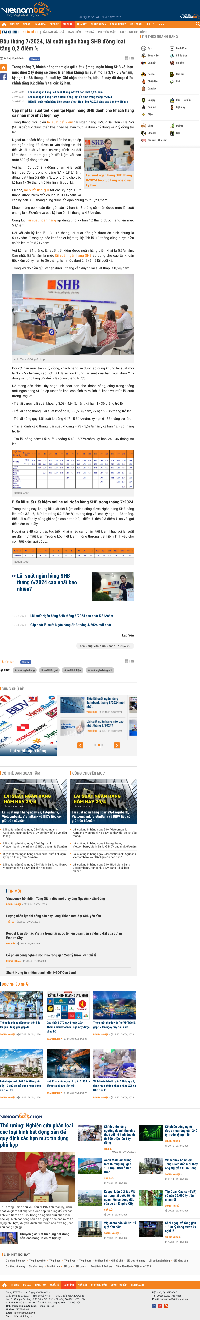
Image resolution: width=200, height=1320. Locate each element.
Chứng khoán (13, 961)
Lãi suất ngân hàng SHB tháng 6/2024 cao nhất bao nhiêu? (47, 582)
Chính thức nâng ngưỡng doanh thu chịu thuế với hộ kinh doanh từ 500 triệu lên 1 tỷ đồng (119, 1135)
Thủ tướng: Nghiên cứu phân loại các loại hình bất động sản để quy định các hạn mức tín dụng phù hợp (36, 1135)
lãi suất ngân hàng (41, 220)
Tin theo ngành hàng (160, 36)
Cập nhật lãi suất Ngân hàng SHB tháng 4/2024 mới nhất (70, 625)
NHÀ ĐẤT (81, 24)
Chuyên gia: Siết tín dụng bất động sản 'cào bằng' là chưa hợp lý (44, 1236)
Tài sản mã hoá (53, 32)
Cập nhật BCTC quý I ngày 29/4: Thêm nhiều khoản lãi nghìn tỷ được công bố (68, 1027)
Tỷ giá (89, 32)
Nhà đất (10, 943)
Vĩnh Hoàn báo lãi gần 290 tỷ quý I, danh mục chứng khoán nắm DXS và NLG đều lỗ (114, 1086)
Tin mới (14, 891)
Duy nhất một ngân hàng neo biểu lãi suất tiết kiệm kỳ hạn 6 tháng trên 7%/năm (34, 856)
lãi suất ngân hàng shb (100, 670)
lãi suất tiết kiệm (60, 122)
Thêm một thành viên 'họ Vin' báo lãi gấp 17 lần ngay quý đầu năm (114, 1025)
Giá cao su (81, 1266)
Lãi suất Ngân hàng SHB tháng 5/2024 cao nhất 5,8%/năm (71, 616)
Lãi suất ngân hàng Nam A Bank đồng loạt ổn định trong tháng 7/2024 (70, 97)
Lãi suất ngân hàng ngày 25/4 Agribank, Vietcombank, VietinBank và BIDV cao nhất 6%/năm (35, 845)
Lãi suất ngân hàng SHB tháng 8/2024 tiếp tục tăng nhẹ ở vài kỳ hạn (109, 180)
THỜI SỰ (14, 24)
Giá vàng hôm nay (16, 1260)
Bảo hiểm (74, 32)
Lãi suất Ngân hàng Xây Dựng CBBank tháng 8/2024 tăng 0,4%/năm (94, 726)
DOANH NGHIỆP (118, 24)
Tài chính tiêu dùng (133, 32)
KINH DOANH (136, 24)
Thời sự (10, 921)
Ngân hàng (30, 32)
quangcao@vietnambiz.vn (174, 1299)
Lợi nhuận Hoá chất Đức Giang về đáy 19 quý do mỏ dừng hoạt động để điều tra (20, 1086)
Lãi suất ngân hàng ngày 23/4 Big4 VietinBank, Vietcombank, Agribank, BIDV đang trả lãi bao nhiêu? (101, 868)
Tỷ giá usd (55, 1260)
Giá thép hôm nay (15, 1266)
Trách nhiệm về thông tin (19, 1316)
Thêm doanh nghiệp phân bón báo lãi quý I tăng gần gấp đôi (20, 1025)
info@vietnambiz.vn (24, 1312)
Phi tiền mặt (107, 32)
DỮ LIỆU (151, 24)
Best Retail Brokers (101, 1266)
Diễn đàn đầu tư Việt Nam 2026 (133, 1266)
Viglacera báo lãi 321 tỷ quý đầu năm (120, 1225)
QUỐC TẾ (54, 24)
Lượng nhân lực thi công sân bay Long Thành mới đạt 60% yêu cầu (53, 916)
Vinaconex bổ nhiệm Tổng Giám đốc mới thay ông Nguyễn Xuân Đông (55, 899)
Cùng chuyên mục (88, 773)
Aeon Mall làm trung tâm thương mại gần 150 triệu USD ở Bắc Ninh (117, 1166)
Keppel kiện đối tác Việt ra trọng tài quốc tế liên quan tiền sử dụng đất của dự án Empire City (64, 935)
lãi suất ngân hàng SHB (73, 256)
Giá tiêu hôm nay (136, 1260)
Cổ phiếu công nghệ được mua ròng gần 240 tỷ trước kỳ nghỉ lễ (51, 955)
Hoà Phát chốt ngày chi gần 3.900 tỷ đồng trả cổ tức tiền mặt (68, 1084)
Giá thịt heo (53, 1266)
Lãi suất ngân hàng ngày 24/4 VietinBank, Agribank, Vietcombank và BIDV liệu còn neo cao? (35, 866)
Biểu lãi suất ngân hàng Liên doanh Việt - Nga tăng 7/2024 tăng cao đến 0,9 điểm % (78, 102)
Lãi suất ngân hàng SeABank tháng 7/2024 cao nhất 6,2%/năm (65, 92)
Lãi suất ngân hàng (28, 751)
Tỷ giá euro (85, 1260)
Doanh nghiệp (13, 904)
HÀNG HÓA (40, 24)
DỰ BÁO (27, 24)
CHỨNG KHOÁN (98, 24)
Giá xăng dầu (180, 1260)
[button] (80, 745)
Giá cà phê (117, 1260)
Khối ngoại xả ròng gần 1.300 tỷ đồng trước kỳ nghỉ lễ (180, 1227)
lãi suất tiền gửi (36, 190)
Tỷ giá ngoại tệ (37, 1260)
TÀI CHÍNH (68, 24)
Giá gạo (67, 1266)
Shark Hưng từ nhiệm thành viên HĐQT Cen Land (41, 973)
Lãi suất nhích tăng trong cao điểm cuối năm (92, 701)
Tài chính (10, 32)
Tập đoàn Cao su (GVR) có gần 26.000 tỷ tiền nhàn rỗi (180, 1196)
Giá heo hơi (101, 1260)
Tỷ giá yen (70, 1260)
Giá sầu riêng (36, 1266)
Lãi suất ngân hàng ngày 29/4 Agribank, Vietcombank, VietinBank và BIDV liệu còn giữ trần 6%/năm (32, 816)
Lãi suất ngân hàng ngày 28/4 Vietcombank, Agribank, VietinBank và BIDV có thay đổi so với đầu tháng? (35, 833)
